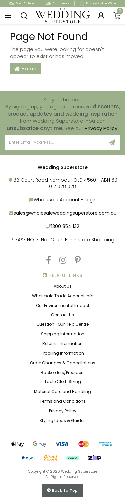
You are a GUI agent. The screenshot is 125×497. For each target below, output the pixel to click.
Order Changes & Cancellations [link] (62, 363)
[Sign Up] (112, 142)
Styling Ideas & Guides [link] (62, 420)
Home (25, 68)
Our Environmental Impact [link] (62, 305)
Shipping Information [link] (62, 334)
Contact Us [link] (62, 315)
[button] (8, 16)
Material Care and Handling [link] (62, 391)
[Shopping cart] (117, 16)
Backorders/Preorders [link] (63, 372)
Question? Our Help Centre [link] (62, 324)
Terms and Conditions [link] (63, 401)
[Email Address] (54, 142)
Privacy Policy (101, 128)
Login (91, 199)
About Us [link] (63, 286)
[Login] (101, 16)
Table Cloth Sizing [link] (62, 381)
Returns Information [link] (62, 343)
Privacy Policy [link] (62, 411)
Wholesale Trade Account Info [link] (62, 296)
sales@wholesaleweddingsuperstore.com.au (65, 213)
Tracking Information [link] (62, 353)
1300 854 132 (65, 226)
